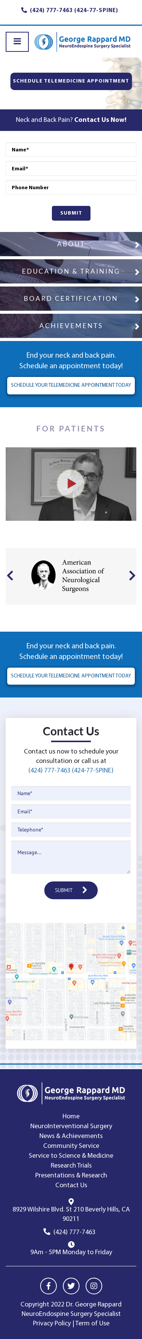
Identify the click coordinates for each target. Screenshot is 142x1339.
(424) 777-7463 (74, 1232)
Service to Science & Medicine (71, 1156)
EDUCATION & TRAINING (71, 271)
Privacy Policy (52, 1323)
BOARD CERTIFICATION (71, 298)
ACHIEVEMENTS (71, 326)
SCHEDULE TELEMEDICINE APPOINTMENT (71, 81)
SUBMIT (71, 213)
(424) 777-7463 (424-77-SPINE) (71, 770)
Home (71, 1116)
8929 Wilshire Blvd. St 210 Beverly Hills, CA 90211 (71, 1214)
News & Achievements (71, 1136)
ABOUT (71, 244)
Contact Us (71, 1185)
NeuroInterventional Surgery (71, 1126)
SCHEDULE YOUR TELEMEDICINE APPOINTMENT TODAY (71, 385)
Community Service (71, 1146)
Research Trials (71, 1165)
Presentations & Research (71, 1175)
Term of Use (92, 1323)
